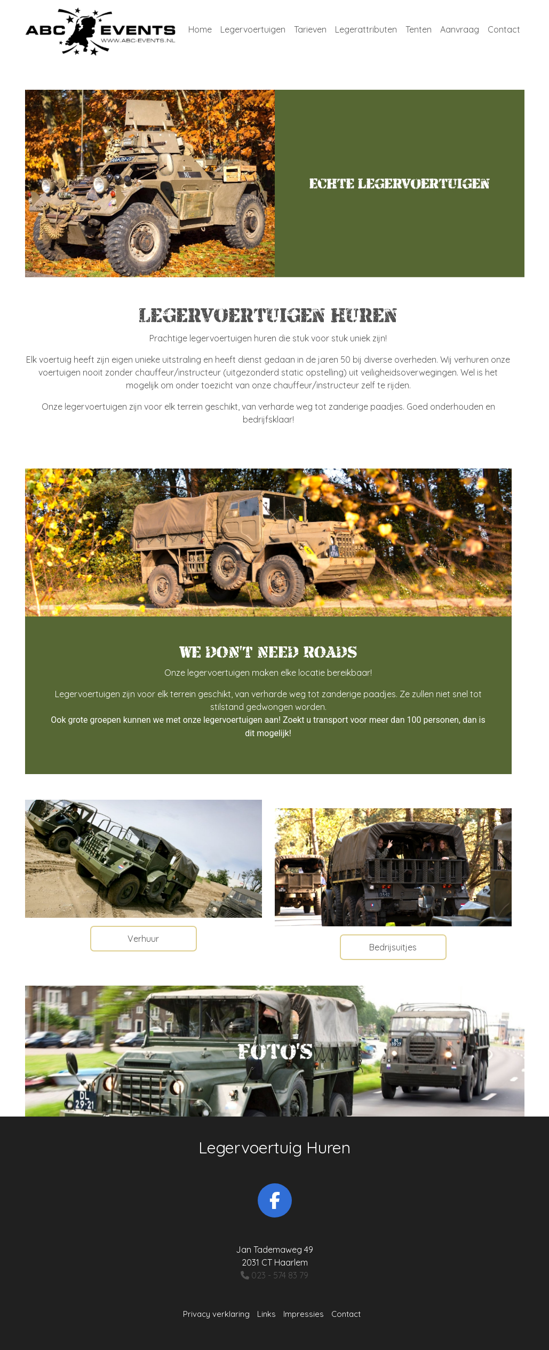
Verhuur (143, 938)
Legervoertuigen (252, 29)
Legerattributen (366, 29)
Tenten (418, 29)
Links (266, 1314)
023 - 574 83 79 (274, 1275)
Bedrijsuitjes (393, 947)
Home (200, 29)
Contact (504, 29)
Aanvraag (459, 29)
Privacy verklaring (216, 1314)
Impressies (303, 1314)
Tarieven (310, 29)
